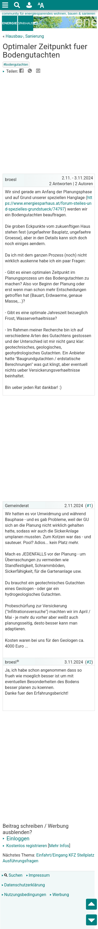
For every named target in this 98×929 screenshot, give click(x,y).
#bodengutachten (15, 64)
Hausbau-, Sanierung (24, 36)
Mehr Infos (59, 845)
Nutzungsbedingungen (24, 894)
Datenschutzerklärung (23, 884)
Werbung (59, 894)
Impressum (38, 875)
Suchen (12, 875)
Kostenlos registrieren (25, 845)
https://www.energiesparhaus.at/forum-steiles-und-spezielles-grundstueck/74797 (48, 203)
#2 (89, 662)
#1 (89, 505)
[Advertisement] (49, 123)
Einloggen (16, 838)
